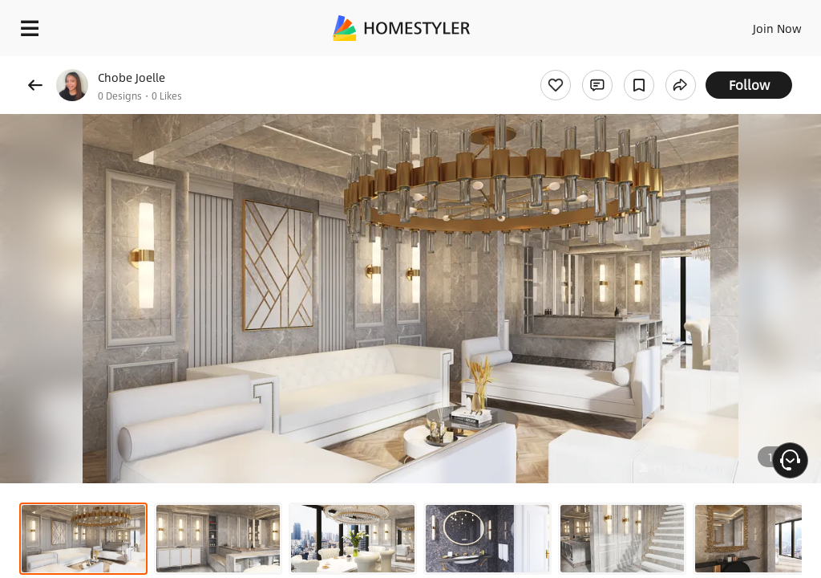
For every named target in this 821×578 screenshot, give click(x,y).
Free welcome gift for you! (616, 64)
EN (756, 24)
